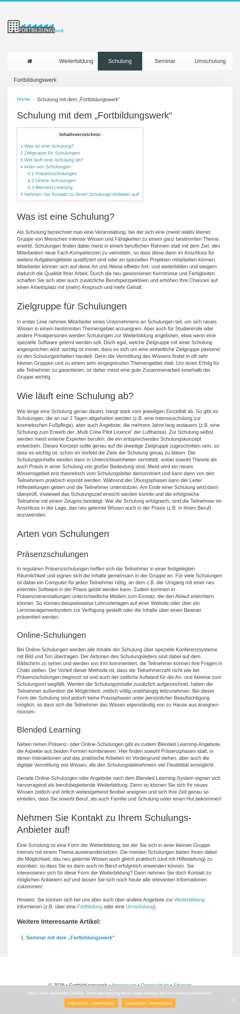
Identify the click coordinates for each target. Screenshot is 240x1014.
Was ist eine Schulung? (47, 146)
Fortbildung (89, 906)
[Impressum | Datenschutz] (232, 1000)
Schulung (120, 61)
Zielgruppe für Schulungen (50, 152)
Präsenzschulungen (52, 173)
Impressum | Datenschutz (91, 1003)
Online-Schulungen (52, 180)
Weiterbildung (76, 61)
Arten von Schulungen (45, 166)
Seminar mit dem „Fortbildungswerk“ (70, 937)
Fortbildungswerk (33, 64)
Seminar (164, 61)
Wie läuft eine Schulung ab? (51, 159)
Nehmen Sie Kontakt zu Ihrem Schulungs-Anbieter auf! (80, 194)
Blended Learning (50, 187)
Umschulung (210, 61)
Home (23, 99)
